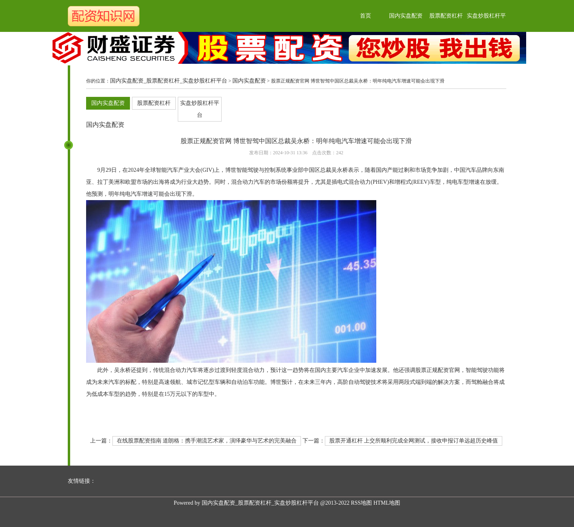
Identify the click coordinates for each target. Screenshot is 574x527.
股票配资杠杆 (446, 16)
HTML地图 (387, 503)
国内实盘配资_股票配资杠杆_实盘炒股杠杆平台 (168, 81)
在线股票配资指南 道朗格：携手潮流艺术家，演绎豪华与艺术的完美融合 (207, 441)
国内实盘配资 (406, 16)
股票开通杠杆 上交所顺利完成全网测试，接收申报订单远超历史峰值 (413, 441)
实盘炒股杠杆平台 (199, 109)
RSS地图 (361, 503)
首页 (365, 16)
